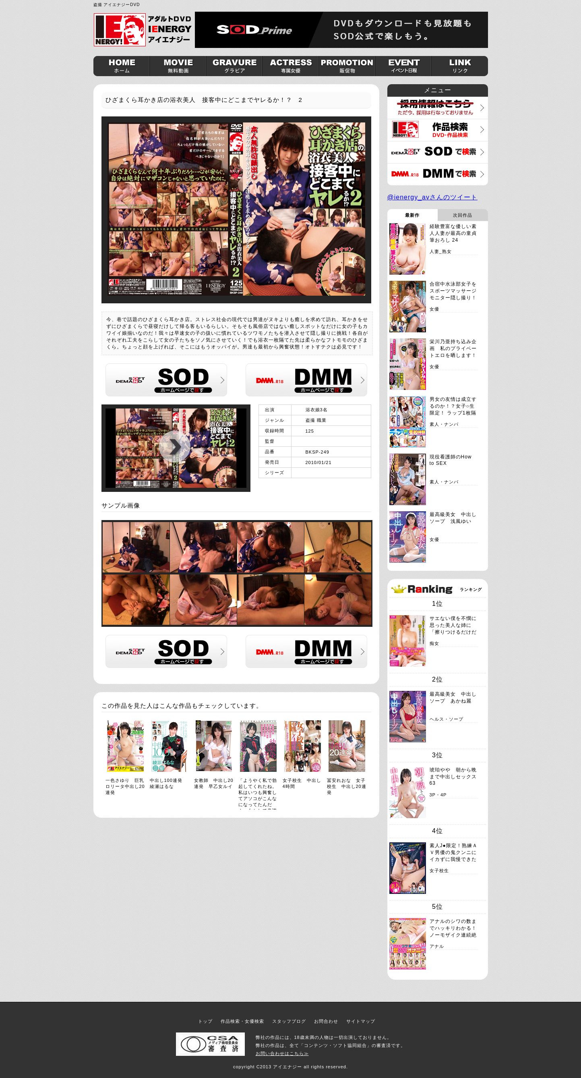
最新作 (412, 215)
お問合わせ (326, 1021)
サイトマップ (360, 1021)
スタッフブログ (289, 1021)
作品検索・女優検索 (242, 1021)
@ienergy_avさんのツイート (432, 197)
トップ (205, 1021)
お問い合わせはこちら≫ (282, 1053)
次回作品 (462, 215)
